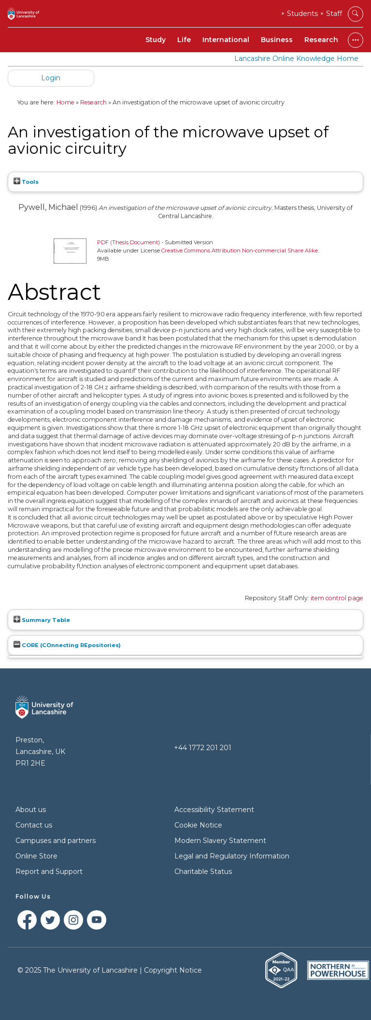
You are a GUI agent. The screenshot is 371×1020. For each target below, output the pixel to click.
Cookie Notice (198, 825)
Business (277, 39)
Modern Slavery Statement (220, 840)
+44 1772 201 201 (202, 747)
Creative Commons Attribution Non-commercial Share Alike (239, 250)
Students (302, 13)
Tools (26, 181)
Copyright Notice (173, 970)
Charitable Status (203, 871)
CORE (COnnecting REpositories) (67, 645)
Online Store (36, 856)
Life (184, 39)
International (225, 39)
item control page (337, 598)
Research (321, 39)
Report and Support (49, 871)
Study (155, 39)
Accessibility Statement (214, 809)
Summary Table (42, 620)
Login (50, 78)
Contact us (33, 825)
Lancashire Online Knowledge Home (296, 58)
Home (65, 102)
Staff (334, 13)
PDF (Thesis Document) (128, 242)
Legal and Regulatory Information (231, 856)
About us (30, 809)
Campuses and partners (55, 840)
